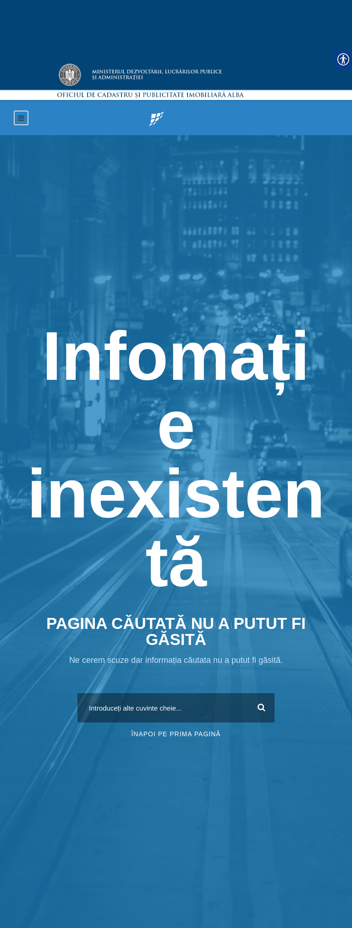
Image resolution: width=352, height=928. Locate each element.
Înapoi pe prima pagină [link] (175, 734)
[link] (156, 118)
